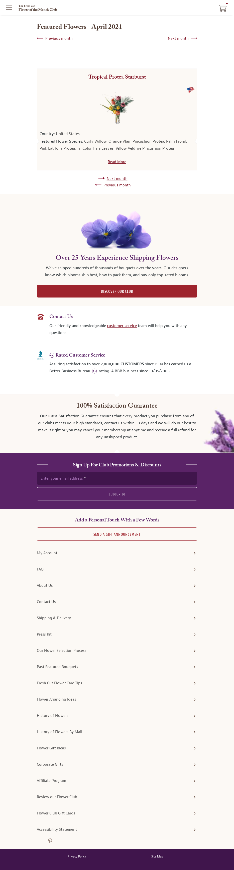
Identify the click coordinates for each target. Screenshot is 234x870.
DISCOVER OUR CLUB (117, 292)
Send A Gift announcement (117, 534)
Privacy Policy (77, 856)
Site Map (157, 856)
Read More (117, 161)
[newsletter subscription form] (117, 478)
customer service (122, 325)
